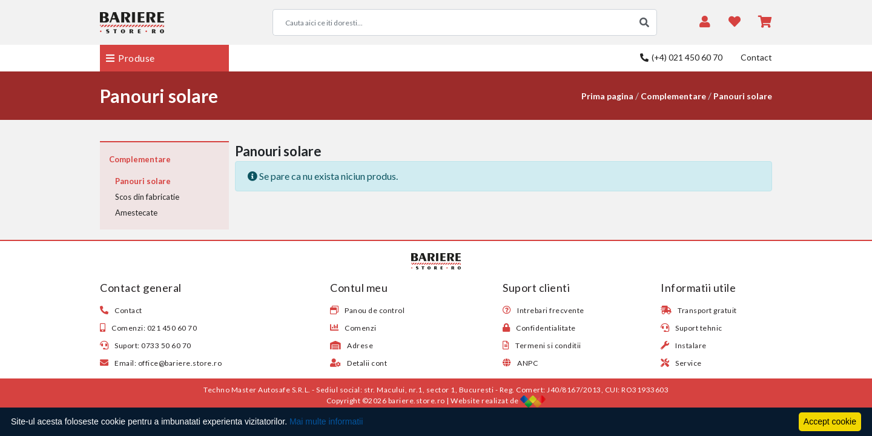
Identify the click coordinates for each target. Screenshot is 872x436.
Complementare (673, 96)
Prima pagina (607, 96)
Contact (756, 57)
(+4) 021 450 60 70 (681, 57)
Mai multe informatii (326, 421)
